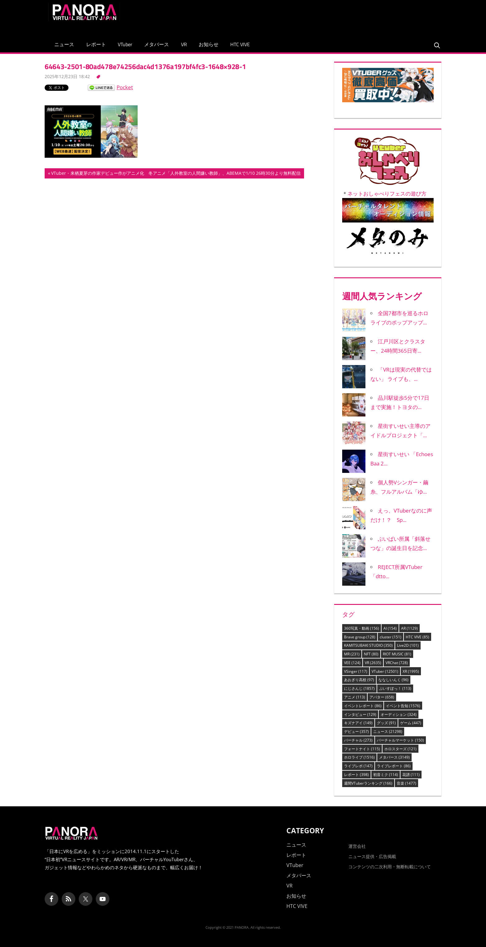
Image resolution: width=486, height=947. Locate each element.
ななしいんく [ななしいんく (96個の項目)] (393, 679)
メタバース (156, 44)
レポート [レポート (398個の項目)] (356, 774)
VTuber (125, 44)
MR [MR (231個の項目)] (352, 654)
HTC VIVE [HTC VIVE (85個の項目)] (417, 637)
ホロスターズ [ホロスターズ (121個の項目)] (400, 748)
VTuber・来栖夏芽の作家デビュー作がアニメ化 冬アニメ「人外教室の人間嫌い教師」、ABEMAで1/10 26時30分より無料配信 (176, 173)
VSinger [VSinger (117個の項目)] (355, 671)
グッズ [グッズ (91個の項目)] (386, 722)
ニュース (64, 44)
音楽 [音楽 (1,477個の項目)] (406, 783)
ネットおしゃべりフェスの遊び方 (386, 193)
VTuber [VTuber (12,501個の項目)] (385, 671)
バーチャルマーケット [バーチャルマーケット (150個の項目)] (400, 740)
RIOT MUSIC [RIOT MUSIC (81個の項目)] (397, 654)
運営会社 (357, 846)
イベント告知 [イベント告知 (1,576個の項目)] (403, 705)
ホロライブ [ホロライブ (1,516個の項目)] (359, 757)
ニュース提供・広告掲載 (372, 856)
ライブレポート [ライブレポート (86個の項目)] (394, 766)
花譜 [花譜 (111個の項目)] (411, 774)
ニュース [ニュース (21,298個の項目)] (387, 731)
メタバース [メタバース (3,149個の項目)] (394, 757)
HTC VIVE (240, 44)
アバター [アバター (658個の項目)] (381, 697)
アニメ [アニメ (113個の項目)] (354, 697)
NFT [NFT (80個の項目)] (371, 654)
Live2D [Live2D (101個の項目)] (408, 645)
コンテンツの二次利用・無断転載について (389, 867)
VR (184, 44)
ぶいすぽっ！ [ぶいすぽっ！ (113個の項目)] (395, 688)
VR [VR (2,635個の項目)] (373, 662)
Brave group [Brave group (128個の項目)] (359, 637)
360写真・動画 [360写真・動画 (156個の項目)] (361, 628)
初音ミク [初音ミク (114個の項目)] (385, 774)
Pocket (125, 87)
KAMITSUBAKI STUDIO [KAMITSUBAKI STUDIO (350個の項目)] (368, 645)
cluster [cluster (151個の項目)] (390, 637)
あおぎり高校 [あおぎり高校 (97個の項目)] (359, 679)
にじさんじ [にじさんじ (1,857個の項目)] (359, 688)
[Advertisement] (325, 17)
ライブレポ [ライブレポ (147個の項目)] (358, 766)
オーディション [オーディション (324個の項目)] (399, 714)
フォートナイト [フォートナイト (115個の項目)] (362, 748)
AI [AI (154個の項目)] (390, 628)
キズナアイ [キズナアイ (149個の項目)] (358, 722)
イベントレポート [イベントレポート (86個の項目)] (363, 705)
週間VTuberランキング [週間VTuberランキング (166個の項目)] (368, 783)
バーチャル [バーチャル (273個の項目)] (358, 740)
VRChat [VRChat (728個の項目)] (397, 662)
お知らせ (209, 44)
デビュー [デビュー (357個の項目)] (356, 731)
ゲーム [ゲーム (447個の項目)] (410, 722)
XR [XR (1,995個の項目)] (411, 671)
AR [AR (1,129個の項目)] (409, 628)
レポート (96, 44)
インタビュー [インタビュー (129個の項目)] (360, 714)
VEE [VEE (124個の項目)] (352, 662)
